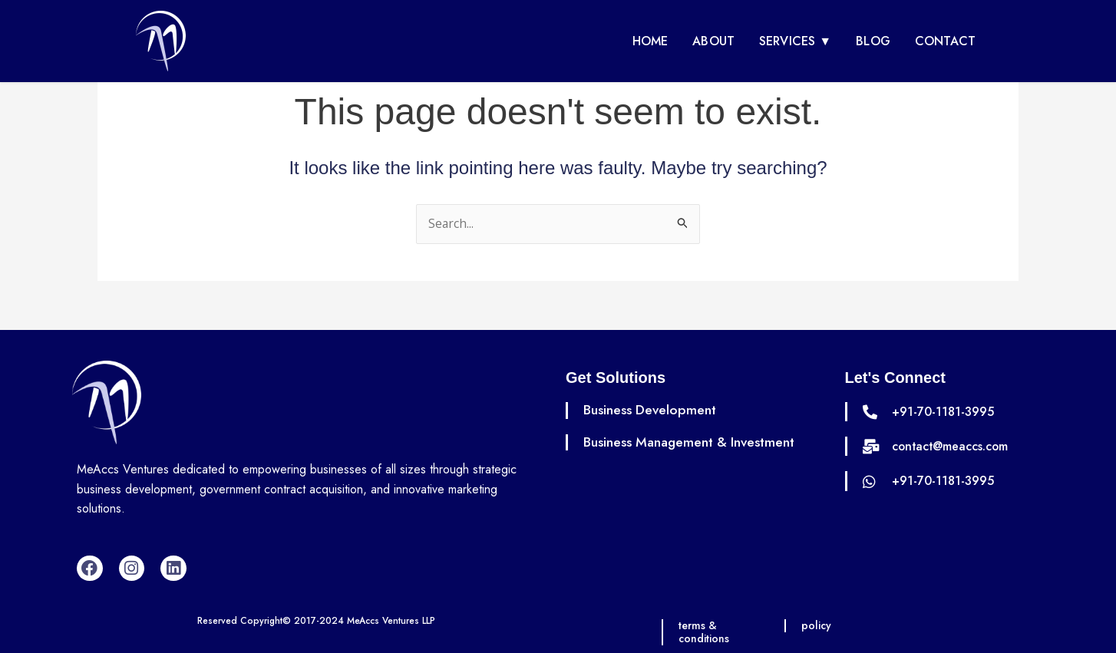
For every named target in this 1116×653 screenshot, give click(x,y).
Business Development (651, 410)
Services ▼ (795, 41)
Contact (945, 41)
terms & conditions (704, 632)
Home (650, 41)
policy (817, 625)
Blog (873, 41)
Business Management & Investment (692, 442)
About (713, 41)
